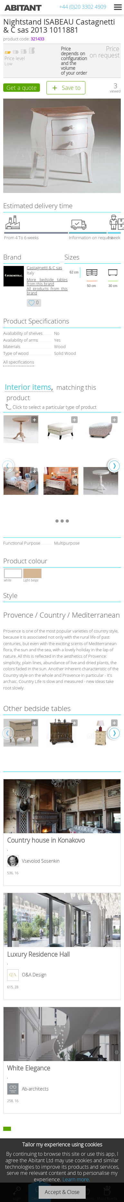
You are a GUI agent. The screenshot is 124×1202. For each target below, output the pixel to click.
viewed (115, 91)
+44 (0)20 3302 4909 (82, 6)
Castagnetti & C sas (44, 268)
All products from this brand (47, 291)
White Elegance (62, 1060)
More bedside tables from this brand (47, 282)
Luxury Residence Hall (62, 946)
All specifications (18, 362)
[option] (21, 465)
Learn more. (76, 1179)
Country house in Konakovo (62, 832)
